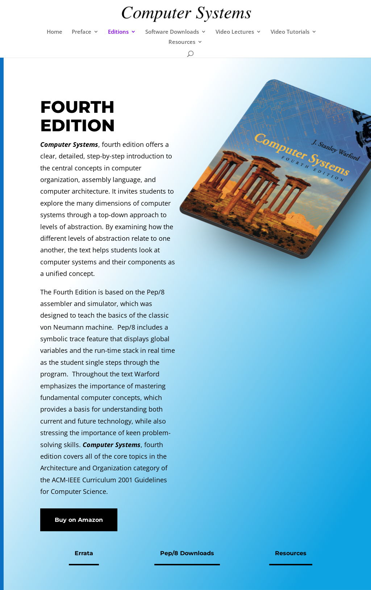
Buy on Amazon (79, 519)
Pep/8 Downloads (187, 553)
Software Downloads (172, 32)
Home (54, 32)
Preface (81, 32)
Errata (84, 553)
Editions (118, 32)
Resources (181, 42)
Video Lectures (235, 32)
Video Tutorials (290, 32)
